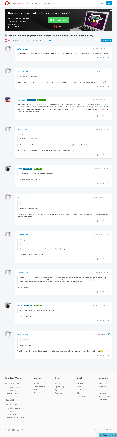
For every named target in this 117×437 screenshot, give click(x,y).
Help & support (61, 383)
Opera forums (60, 390)
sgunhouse (21, 100)
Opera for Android (13, 408)
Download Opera (59, 20)
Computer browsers (12, 383)
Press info (102, 387)
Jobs (100, 390)
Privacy (79, 387)
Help (57, 378)
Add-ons (37, 383)
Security (79, 383)
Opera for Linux (12, 394)
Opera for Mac (11, 390)
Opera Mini (10, 411)
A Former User (22, 49)
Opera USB (10, 400)
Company (103, 378)
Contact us (103, 399)
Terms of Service (82, 396)
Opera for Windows (13, 387)
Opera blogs (60, 387)
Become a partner (105, 396)
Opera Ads (38, 393)
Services (38, 378)
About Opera (104, 383)
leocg (19, 168)
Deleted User (22, 129)
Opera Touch (11, 414)
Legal (79, 378)
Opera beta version (13, 397)
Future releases (13, 40)
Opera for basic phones (15, 418)
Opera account (39, 387)
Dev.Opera (59, 393)
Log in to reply (106, 40)
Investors (102, 393)
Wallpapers (38, 390)
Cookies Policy (81, 390)
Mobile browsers (11, 404)
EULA (78, 393)
